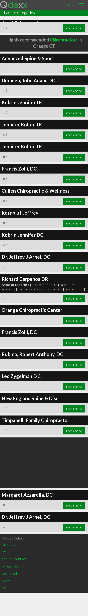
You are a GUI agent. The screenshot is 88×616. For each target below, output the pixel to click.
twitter (7, 574)
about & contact (14, 582)
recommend (74, 92)
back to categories (19, 12)
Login (71, 5)
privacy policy (12, 589)
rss (4, 611)
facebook (9, 567)
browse (7, 603)
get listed (9, 596)
